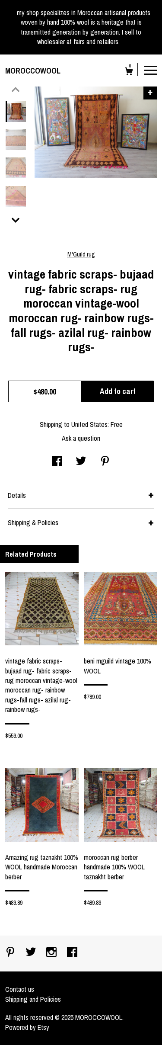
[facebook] (72, 953)
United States (89, 424)
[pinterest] (11, 953)
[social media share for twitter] (81, 462)
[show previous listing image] (15, 89)
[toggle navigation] (150, 69)
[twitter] (32, 953)
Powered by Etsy (27, 1027)
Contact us (19, 989)
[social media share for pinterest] (105, 462)
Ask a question (81, 438)
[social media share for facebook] (57, 462)
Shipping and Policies (33, 999)
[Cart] (129, 72)
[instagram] (52, 953)
